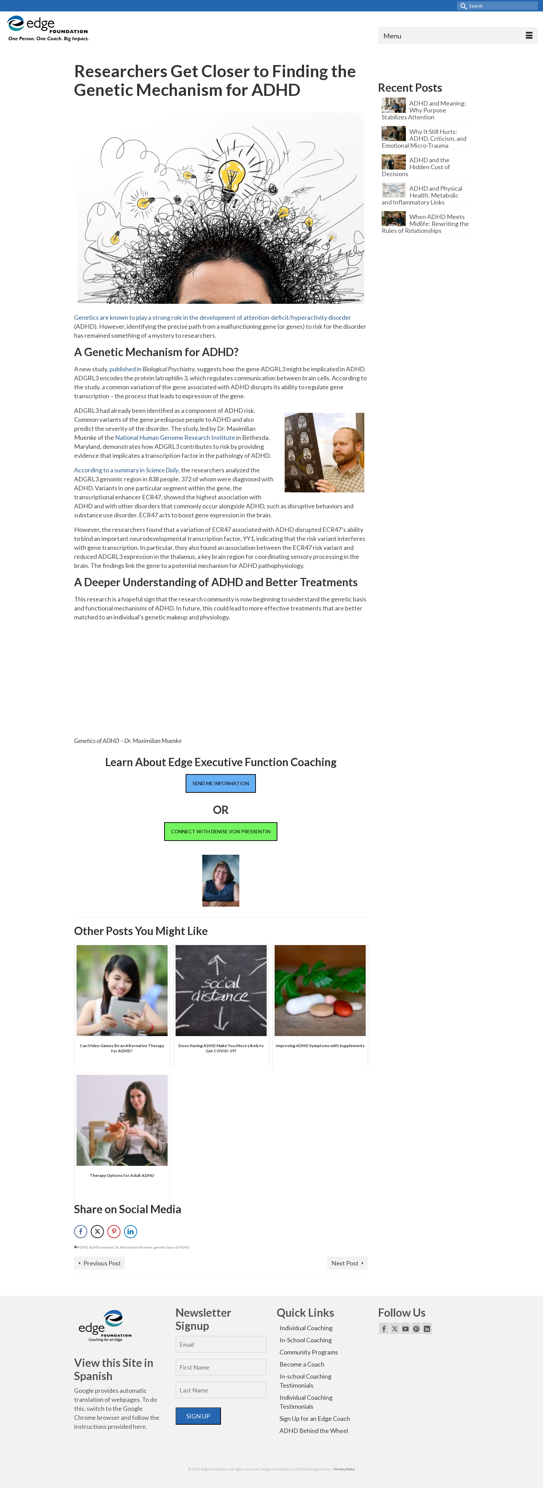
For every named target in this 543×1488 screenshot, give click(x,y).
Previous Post (102, 1263)
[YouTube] (405, 1328)
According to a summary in (126, 470)
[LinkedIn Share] (130, 1231)
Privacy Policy (344, 1469)
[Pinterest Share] (114, 1231)
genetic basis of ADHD (171, 1247)
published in (126, 369)
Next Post (344, 1263)
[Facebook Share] (80, 1231)
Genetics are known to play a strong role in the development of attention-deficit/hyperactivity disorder (212, 317)
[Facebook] (384, 1328)
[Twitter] (395, 1328)
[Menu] (458, 35)
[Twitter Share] (97, 1231)
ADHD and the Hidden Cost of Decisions (416, 166)
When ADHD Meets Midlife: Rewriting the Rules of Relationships (425, 223)
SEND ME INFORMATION (221, 783)
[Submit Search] (462, 5)
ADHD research (101, 1247)
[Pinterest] (416, 1328)
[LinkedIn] (427, 1328)
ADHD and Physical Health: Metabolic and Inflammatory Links (422, 195)
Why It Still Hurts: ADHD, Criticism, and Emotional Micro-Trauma (424, 138)
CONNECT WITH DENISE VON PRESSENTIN (220, 831)
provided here (127, 1426)
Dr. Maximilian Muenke (133, 1247)
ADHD (83, 1247)
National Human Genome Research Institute (175, 437)
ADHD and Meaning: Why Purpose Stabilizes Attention (424, 109)
